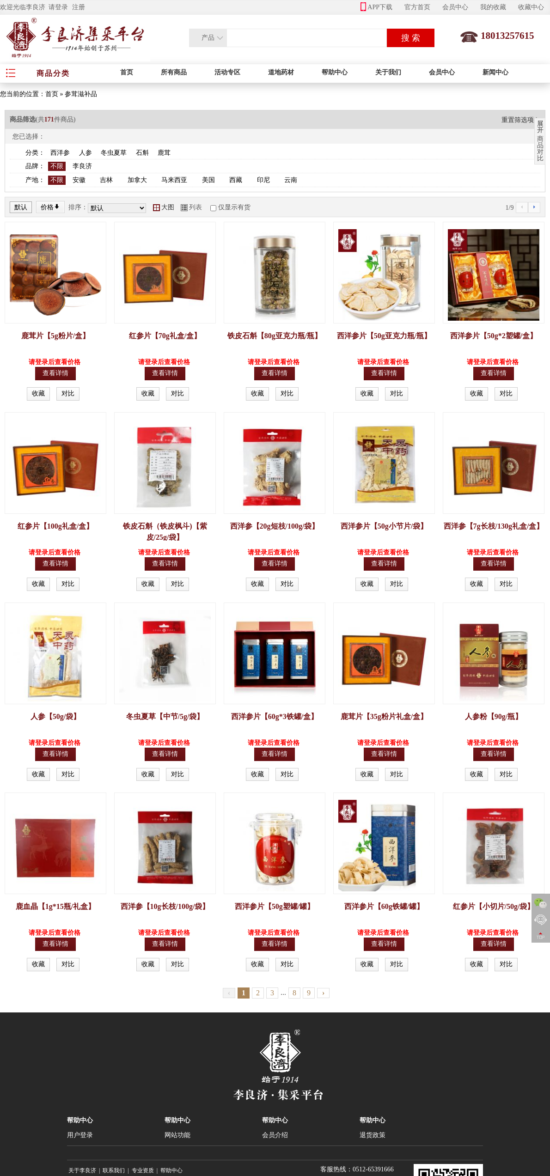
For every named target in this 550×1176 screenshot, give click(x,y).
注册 (78, 7)
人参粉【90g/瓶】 (493, 716)
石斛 (142, 152)
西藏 (235, 180)
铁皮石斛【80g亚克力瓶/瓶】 (274, 336)
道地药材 (281, 72)
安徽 (79, 180)
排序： (78, 207)
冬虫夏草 (114, 152)
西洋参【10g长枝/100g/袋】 (165, 906)
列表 (191, 207)
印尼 (263, 180)
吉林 (106, 180)
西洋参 (60, 152)
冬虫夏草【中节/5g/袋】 (165, 716)
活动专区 (227, 72)
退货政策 (372, 1135)
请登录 (58, 7)
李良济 (82, 166)
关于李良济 (82, 1170)
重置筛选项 (520, 119)
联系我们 (114, 1170)
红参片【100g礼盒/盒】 (55, 526)
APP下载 (376, 7)
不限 (56, 166)
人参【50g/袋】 (55, 716)
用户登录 (80, 1135)
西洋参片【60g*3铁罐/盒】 (274, 716)
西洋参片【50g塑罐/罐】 (274, 906)
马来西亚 (174, 180)
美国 (208, 180)
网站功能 (177, 1135)
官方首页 (417, 7)
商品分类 (53, 73)
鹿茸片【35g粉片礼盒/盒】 (384, 716)
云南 (290, 180)
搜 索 (410, 38)
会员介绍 (275, 1135)
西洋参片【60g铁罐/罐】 (384, 906)
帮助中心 (335, 72)
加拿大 (137, 180)
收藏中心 (531, 7)
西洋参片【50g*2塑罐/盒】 (493, 336)
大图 (163, 207)
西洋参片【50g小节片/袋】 (384, 526)
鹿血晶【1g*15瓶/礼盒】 (55, 906)
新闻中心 (495, 72)
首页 (126, 72)
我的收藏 (493, 7)
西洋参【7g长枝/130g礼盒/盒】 (494, 526)
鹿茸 (164, 152)
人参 (85, 152)
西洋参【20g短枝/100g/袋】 (274, 526)
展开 (540, 127)
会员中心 (455, 7)
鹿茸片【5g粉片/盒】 (55, 336)
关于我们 (388, 72)
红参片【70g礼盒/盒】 (165, 336)
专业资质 (143, 1170)
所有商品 (174, 72)
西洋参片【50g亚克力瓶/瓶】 (384, 336)
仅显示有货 (234, 207)
